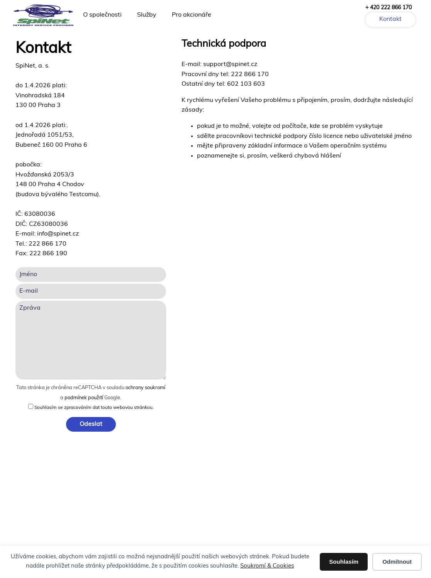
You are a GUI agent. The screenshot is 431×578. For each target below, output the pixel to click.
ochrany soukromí (145, 387)
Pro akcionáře (191, 15)
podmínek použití (83, 397)
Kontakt (390, 19)
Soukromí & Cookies (267, 566)
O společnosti (102, 15)
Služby (146, 15)
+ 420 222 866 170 (388, 8)
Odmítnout (397, 561)
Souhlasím (343, 561)
